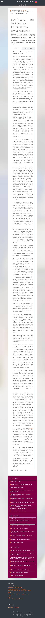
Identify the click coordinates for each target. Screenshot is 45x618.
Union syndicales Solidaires (15, 587)
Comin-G (10, 595)
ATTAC (9, 592)
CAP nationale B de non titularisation (19, 572)
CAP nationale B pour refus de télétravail (20, 569)
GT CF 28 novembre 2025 (17, 542)
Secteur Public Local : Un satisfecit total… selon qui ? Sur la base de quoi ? (22, 532)
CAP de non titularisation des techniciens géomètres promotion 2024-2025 (22, 554)
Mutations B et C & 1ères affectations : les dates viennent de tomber (21, 491)
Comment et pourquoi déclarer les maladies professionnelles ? (20, 495)
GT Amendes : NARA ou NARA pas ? (19, 523)
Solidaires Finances (13, 586)
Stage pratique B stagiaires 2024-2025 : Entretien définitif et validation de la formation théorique (22, 558)
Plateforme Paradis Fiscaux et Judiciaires (18, 594)
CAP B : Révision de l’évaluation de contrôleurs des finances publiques (22, 562)
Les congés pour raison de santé (18, 511)
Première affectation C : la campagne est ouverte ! (22, 502)
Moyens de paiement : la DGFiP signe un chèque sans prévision (21, 536)
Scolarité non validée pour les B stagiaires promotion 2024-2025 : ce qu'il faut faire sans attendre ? (22, 566)
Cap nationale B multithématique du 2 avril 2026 (22, 550)
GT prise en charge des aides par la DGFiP (20, 525)
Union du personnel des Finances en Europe (19, 590)
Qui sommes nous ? (17, 614)
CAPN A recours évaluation (17, 575)
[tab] (16, 48)
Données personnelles (22, 616)
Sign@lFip (30, 428)
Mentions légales (28, 614)
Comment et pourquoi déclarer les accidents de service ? (21, 499)
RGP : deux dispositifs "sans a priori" (19, 528)
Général (11, 607)
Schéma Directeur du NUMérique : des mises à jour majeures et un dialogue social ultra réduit (22, 519)
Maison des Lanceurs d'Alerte (15, 598)
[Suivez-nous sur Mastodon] (21, 5)
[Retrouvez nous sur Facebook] (19, 5)
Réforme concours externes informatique (20, 539)
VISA (9, 597)
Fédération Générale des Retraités (16, 589)
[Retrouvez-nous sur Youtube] (23, 5)
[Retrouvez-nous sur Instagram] (25, 5)
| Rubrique (16, 607)
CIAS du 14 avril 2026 (16, 481)
